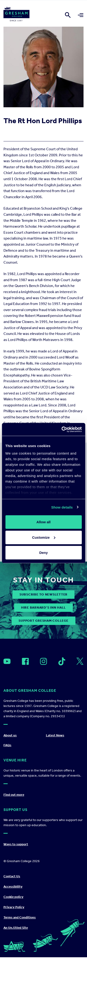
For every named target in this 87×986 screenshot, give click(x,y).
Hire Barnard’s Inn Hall (43, 608)
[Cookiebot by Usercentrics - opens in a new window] (62, 429)
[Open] (7, 661)
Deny (43, 553)
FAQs (7, 745)
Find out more (13, 795)
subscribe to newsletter (43, 594)
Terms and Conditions (19, 917)
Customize (43, 537)
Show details (62, 507)
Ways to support (15, 844)
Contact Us (11, 876)
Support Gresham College (43, 621)
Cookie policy (13, 897)
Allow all (43, 522)
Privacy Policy (13, 907)
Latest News (55, 735)
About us (10, 735)
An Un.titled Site (15, 928)
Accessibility (13, 887)
